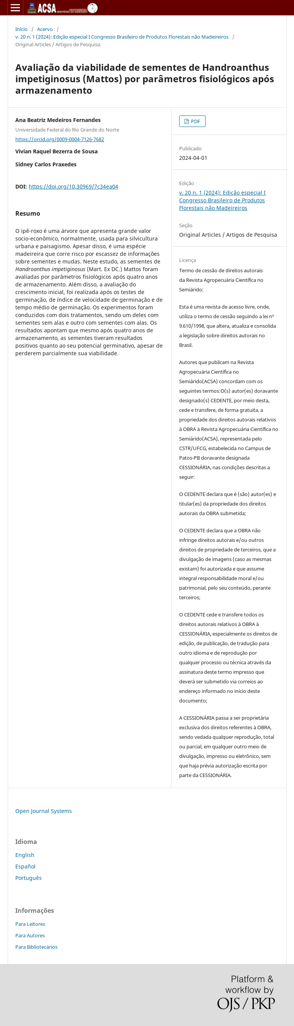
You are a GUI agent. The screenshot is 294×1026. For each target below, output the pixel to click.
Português (28, 877)
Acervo (45, 29)
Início (21, 29)
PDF (195, 121)
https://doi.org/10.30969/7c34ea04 (73, 186)
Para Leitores (30, 923)
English (24, 855)
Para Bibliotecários (36, 946)
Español (25, 866)
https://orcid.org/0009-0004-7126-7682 (59, 139)
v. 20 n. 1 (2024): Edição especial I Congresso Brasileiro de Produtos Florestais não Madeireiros (122, 36)
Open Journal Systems (43, 811)
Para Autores (30, 935)
